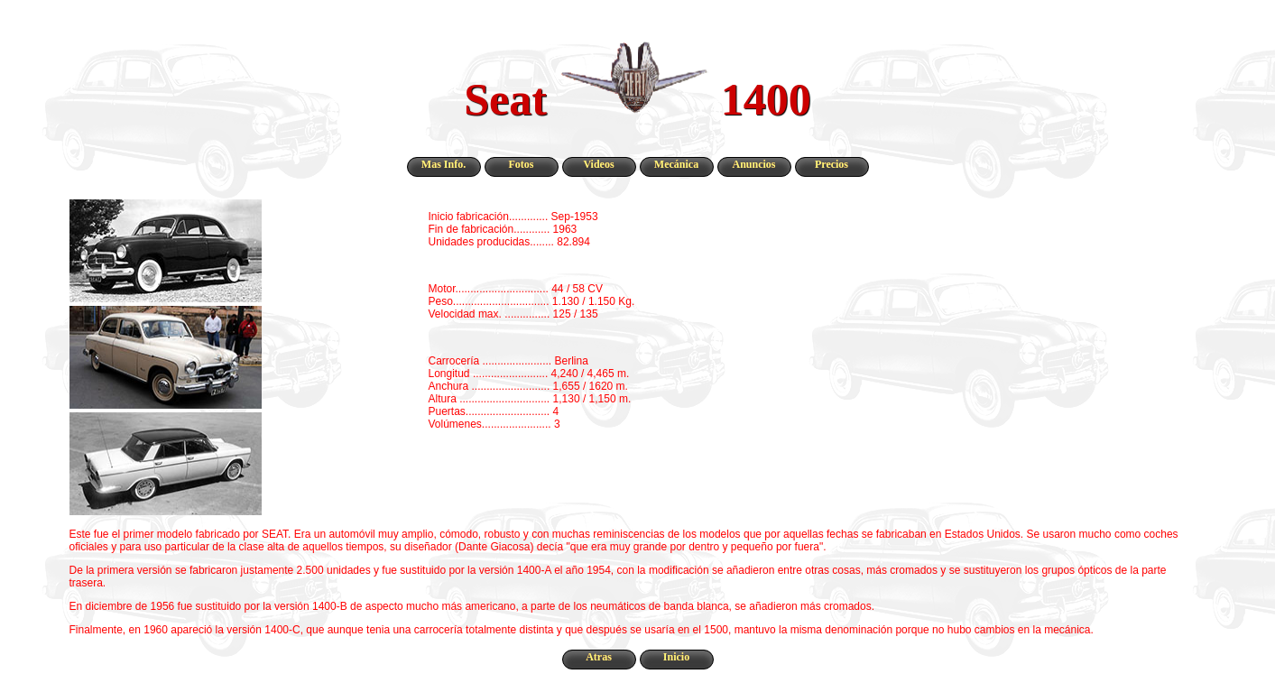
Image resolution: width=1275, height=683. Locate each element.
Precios (831, 164)
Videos (598, 164)
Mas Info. (443, 164)
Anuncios (753, 164)
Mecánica (676, 164)
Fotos (521, 164)
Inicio (676, 657)
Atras (599, 657)
